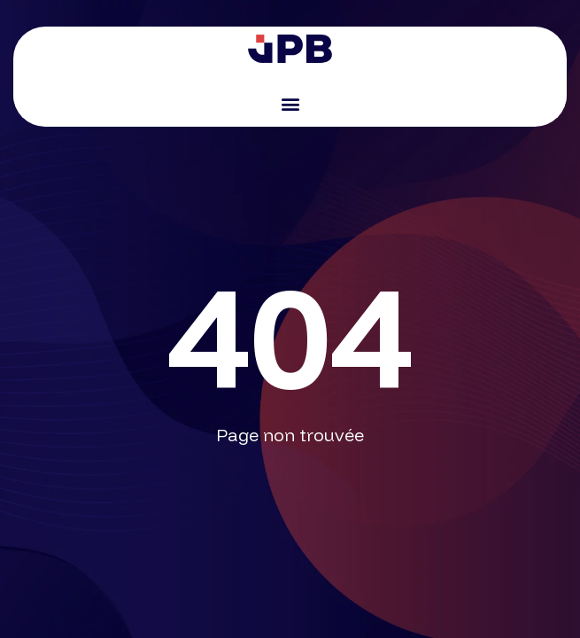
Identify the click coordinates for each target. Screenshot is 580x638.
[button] (290, 103)
